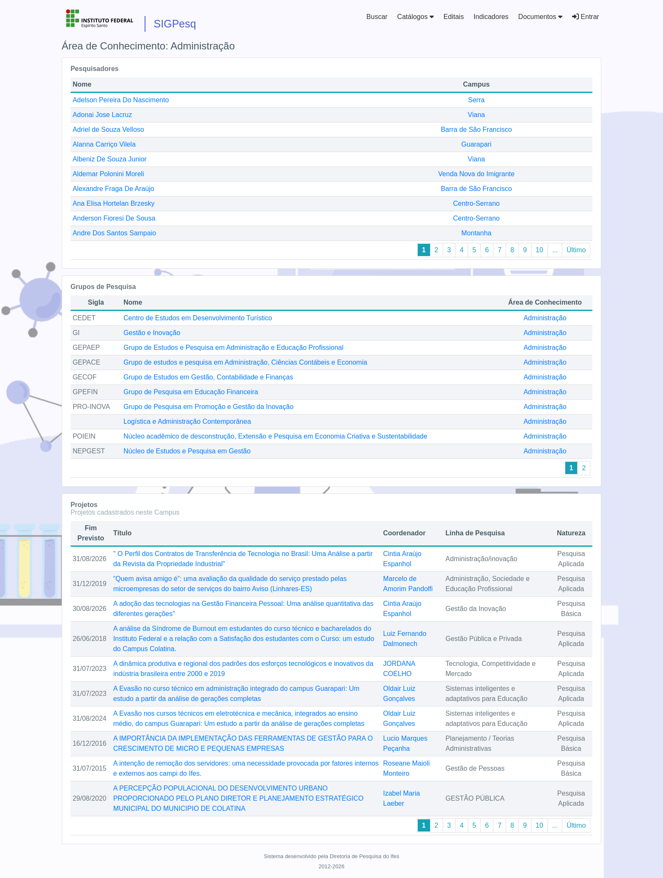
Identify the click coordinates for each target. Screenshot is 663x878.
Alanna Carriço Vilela (104, 144)
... (555, 250)
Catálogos (415, 16)
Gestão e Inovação (151, 332)
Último (576, 250)
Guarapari (476, 144)
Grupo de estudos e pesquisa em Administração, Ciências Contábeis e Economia (245, 362)
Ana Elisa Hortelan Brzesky (114, 203)
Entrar (585, 16)
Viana (476, 114)
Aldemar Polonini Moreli (108, 173)
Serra (476, 100)
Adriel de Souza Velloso (108, 129)
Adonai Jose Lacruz (102, 114)
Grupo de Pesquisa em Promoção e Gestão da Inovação (208, 406)
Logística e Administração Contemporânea (187, 421)
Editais (454, 16)
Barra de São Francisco (476, 129)
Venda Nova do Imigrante (476, 173)
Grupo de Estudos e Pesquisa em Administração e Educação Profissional (233, 347)
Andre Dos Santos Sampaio (114, 233)
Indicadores (491, 16)
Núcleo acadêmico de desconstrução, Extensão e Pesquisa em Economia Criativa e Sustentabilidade (275, 436)
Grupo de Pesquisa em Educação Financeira (190, 391)
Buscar (377, 16)
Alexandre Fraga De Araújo (113, 188)
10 (539, 250)
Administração (544, 318)
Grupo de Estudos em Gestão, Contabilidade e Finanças (208, 377)
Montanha (476, 233)
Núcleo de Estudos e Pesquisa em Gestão (187, 451)
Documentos (540, 16)
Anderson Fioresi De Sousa (114, 218)
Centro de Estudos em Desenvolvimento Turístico (197, 318)
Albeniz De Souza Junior (110, 159)
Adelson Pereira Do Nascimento (121, 100)
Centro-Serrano (476, 203)
